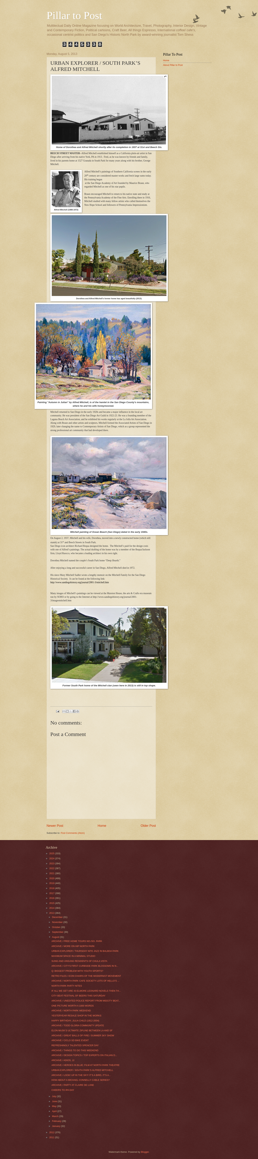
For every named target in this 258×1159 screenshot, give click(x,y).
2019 (52, 883)
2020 (52, 878)
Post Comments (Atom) (73, 833)
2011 (52, 1137)
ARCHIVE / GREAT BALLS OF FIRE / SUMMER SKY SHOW (82, 1035)
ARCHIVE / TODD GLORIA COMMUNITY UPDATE (77, 1025)
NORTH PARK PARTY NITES (66, 985)
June (55, 1101)
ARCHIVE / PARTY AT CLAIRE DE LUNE (72, 1085)
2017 (52, 893)
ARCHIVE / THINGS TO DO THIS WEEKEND (74, 1050)
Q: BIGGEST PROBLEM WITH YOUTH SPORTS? (77, 971)
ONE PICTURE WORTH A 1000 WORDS (72, 1005)
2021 (52, 873)
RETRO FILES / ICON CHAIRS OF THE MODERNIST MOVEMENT (86, 976)
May (54, 1106)
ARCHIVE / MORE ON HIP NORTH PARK (73, 946)
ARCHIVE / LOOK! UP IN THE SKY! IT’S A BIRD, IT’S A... (81, 1075)
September (58, 932)
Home (102, 825)
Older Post (148, 825)
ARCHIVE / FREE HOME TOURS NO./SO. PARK (76, 941)
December (57, 917)
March (55, 1116)
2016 (52, 898)
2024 (52, 858)
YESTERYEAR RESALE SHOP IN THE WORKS (76, 1015)
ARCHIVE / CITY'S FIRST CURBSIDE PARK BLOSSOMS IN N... (84, 966)
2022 (52, 868)
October (56, 927)
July (54, 1096)
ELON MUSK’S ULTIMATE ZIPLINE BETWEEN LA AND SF (82, 1030)
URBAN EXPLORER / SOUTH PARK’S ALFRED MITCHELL (82, 1070)
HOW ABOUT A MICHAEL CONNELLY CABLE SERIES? (80, 1080)
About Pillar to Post (173, 65)
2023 (52, 863)
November (57, 922)
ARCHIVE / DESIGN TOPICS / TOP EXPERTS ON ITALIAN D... (84, 1055)
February (57, 1121)
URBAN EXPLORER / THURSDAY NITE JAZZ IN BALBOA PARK (85, 951)
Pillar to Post (74, 15)
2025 (52, 853)
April (54, 1111)
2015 (52, 903)
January (56, 1126)
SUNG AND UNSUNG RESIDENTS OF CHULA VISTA (79, 961)
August (56, 937)
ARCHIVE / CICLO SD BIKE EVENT (70, 1040)
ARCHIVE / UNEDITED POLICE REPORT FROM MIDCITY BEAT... (85, 1000)
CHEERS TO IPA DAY (62, 1090)
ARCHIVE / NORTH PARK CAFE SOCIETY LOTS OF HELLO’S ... (85, 980)
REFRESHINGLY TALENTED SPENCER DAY (75, 1045)
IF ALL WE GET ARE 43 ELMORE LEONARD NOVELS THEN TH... (86, 990)
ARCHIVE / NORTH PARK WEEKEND (71, 1010)
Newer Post (55, 825)
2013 (52, 913)
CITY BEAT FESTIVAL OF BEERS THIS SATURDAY (78, 995)
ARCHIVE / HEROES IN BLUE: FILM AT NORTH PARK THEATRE (85, 1065)
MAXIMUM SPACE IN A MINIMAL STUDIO (73, 956)
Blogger (145, 1152)
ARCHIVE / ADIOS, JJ (62, 1060)
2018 (52, 888)
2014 (52, 908)
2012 (52, 1132)
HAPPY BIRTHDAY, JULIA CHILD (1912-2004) (75, 1020)
